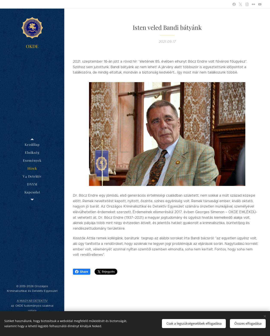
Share (81, 271)
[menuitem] (32, 144)
